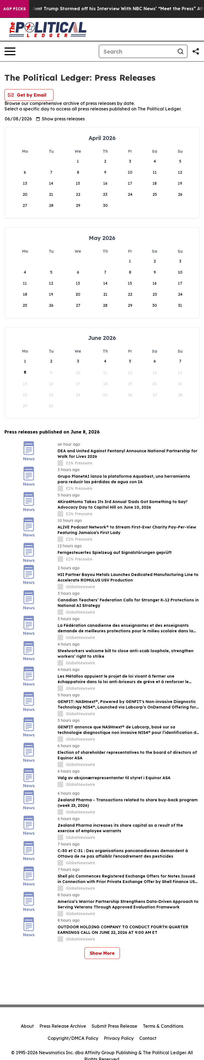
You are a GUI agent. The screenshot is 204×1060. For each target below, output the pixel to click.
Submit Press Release (114, 1026)
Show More (102, 953)
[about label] (60, 463)
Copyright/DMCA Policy (73, 1038)
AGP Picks (14, 8)
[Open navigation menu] (10, 51)
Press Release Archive (62, 1026)
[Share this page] (196, 51)
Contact (147, 1038)
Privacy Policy (119, 1038)
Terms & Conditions (163, 1026)
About (27, 1026)
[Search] (136, 51)
